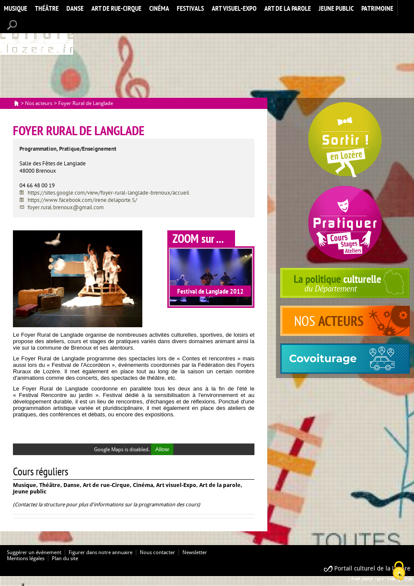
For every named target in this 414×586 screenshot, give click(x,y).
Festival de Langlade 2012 (210, 291)
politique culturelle (345, 283)
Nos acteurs (38, 103)
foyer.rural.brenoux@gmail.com (66, 207)
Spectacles (345, 140)
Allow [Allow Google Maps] (162, 449)
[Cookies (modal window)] (399, 571)
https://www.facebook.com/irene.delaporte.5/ (82, 200)
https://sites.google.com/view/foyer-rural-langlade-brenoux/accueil (108, 192)
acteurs (345, 321)
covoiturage (345, 359)
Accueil (36, 36)
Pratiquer (345, 223)
